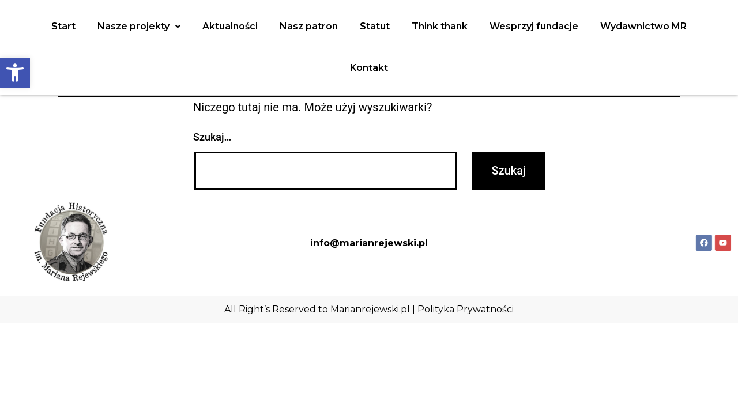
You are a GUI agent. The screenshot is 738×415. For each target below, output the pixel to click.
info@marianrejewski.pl (369, 242)
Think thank (440, 26)
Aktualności (230, 26)
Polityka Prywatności (465, 309)
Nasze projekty (138, 26)
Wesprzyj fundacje (534, 26)
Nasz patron (309, 26)
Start (63, 26)
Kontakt (369, 67)
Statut (375, 26)
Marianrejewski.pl (370, 309)
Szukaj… (212, 137)
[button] (15, 73)
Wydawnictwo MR (643, 26)
